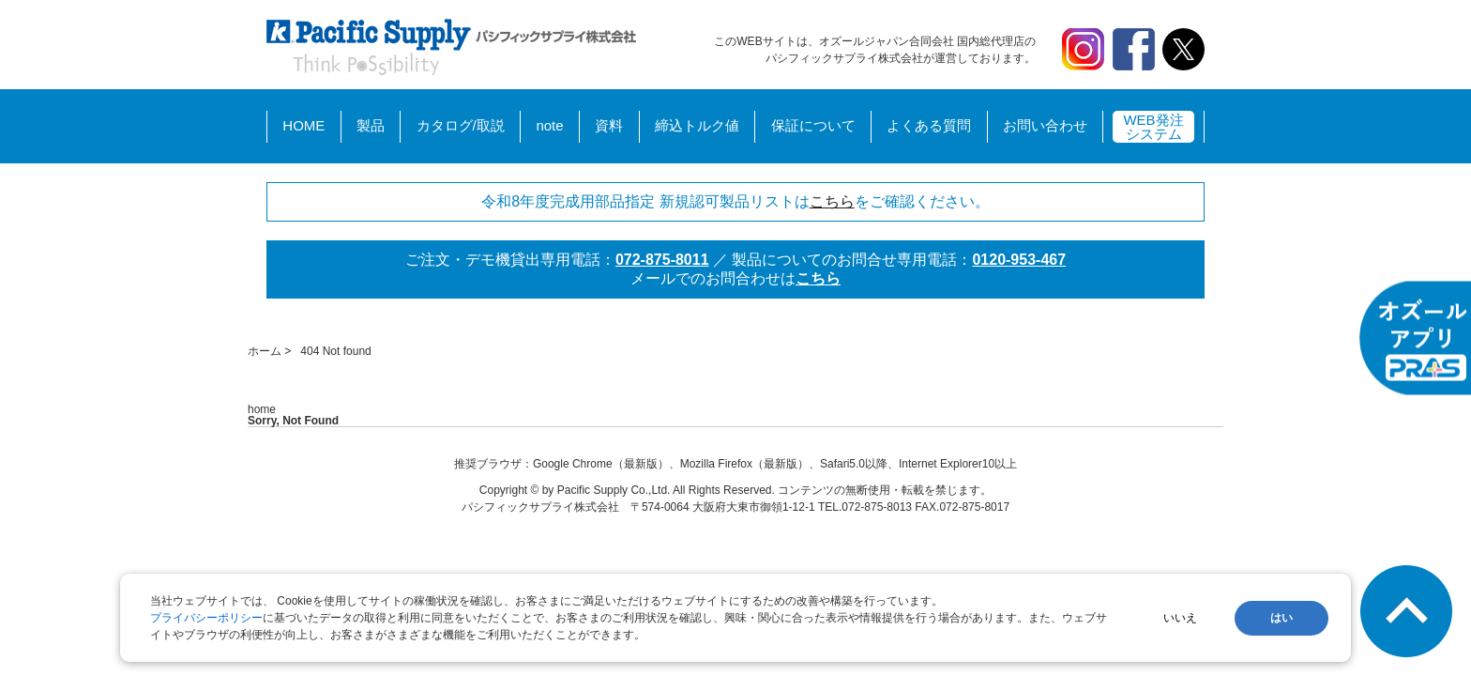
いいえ (1180, 617)
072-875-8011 (662, 260)
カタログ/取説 (461, 125)
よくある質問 (929, 125)
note (549, 125)
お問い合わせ (1045, 125)
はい (1281, 617)
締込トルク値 (697, 125)
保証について (813, 125)
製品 (370, 125)
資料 (609, 125)
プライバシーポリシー (206, 617)
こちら (832, 201)
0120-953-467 (1019, 260)
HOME (303, 125)
